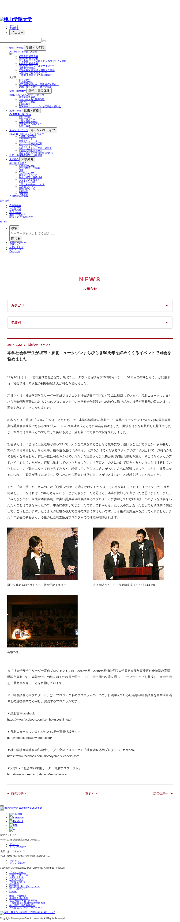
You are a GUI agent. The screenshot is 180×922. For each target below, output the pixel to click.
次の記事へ (161, 793)
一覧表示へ (90, 793)
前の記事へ (19, 793)
